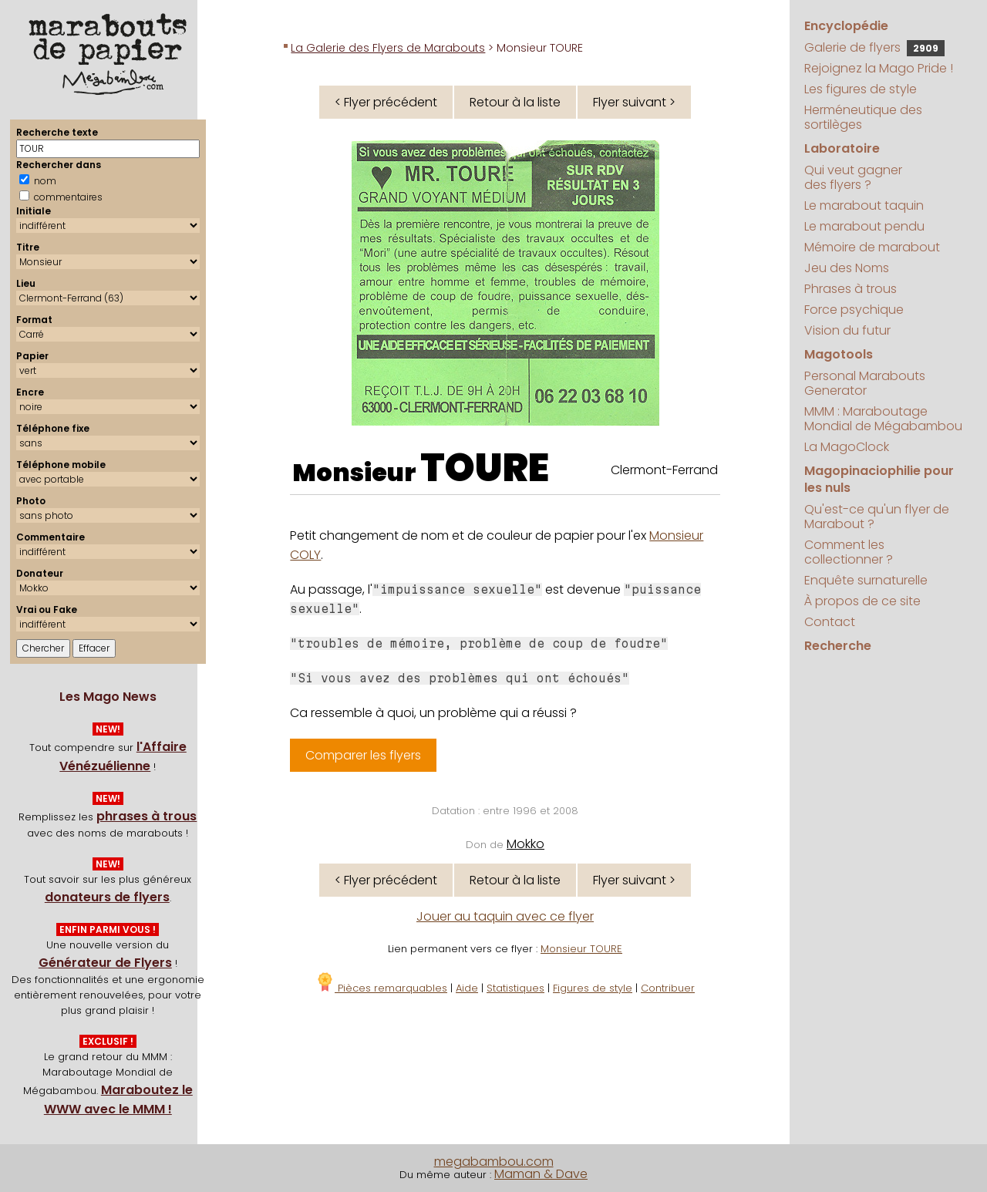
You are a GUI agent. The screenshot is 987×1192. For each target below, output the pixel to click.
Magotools (838, 354)
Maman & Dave (541, 1174)
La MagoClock (846, 447)
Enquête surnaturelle (866, 580)
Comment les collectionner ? (848, 552)
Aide (467, 988)
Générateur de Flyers (105, 962)
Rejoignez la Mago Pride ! (878, 68)
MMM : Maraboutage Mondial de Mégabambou (883, 418)
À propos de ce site (862, 601)
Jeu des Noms (846, 268)
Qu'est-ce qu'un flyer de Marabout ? (876, 516)
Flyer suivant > (634, 102)
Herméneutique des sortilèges (863, 117)
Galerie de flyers (874, 47)
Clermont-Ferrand (664, 470)
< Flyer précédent (386, 102)
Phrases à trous (850, 289)
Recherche (837, 646)
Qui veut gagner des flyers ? (853, 177)
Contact (829, 622)
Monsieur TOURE (581, 948)
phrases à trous (146, 816)
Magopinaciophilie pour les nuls (879, 479)
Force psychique (854, 309)
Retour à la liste (515, 102)
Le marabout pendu (864, 226)
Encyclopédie (846, 26)
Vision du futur (847, 330)
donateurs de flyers (107, 897)
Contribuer (668, 988)
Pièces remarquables (381, 988)
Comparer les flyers (363, 755)
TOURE (484, 468)
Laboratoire (842, 148)
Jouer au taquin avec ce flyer (505, 916)
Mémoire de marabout (872, 247)
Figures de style (592, 988)
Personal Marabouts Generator (864, 383)
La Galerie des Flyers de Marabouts (388, 48)
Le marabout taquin (864, 205)
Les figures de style (860, 89)
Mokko (525, 844)
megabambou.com (494, 1161)
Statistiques (515, 988)
